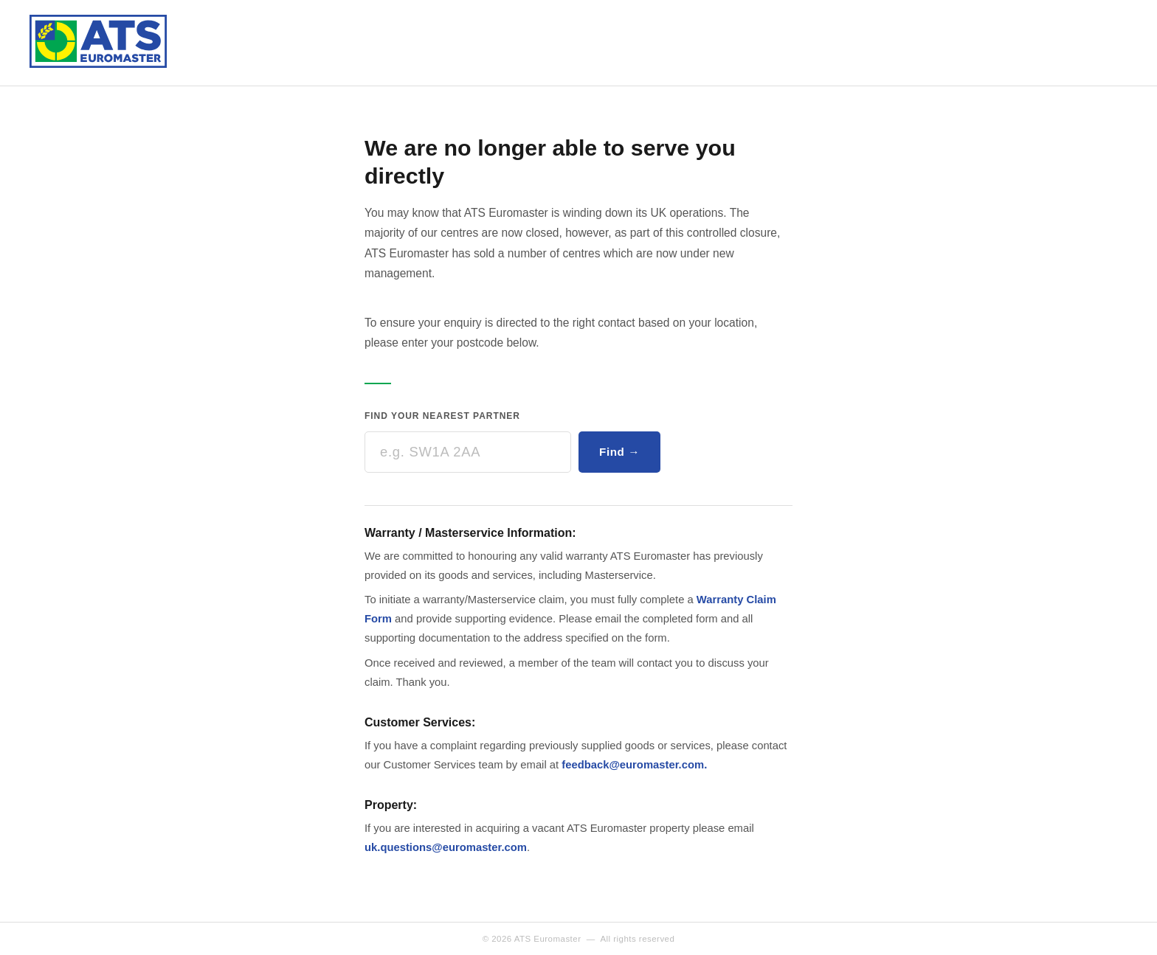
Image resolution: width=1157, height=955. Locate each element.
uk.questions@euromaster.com (446, 847)
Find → (619, 451)
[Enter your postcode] (468, 452)
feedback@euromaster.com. (634, 765)
